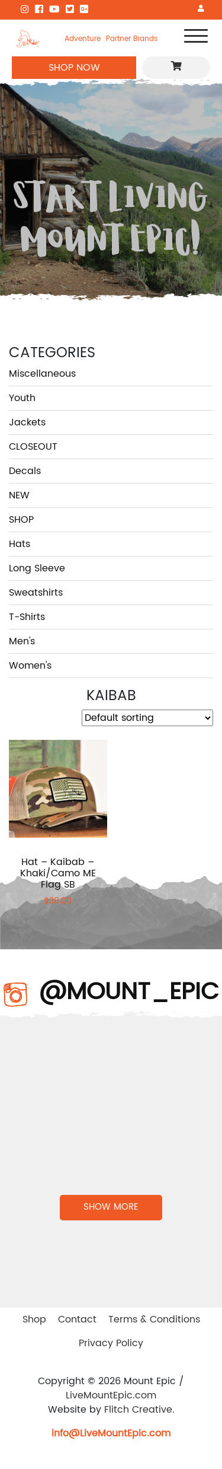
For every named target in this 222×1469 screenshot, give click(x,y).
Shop (34, 1319)
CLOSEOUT (33, 447)
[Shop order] (147, 718)
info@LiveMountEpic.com (111, 1433)
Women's (30, 666)
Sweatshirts (36, 593)
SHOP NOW (74, 68)
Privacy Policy (111, 1343)
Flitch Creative (138, 1410)
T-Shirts (27, 617)
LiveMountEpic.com (111, 1395)
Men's (22, 641)
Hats (19, 544)
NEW (19, 495)
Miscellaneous (42, 374)
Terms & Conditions (154, 1319)
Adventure (83, 38)
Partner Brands (131, 38)
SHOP (21, 520)
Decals (25, 471)
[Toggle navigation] (196, 38)
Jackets (27, 422)
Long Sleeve (37, 568)
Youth (22, 398)
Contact (77, 1319)
